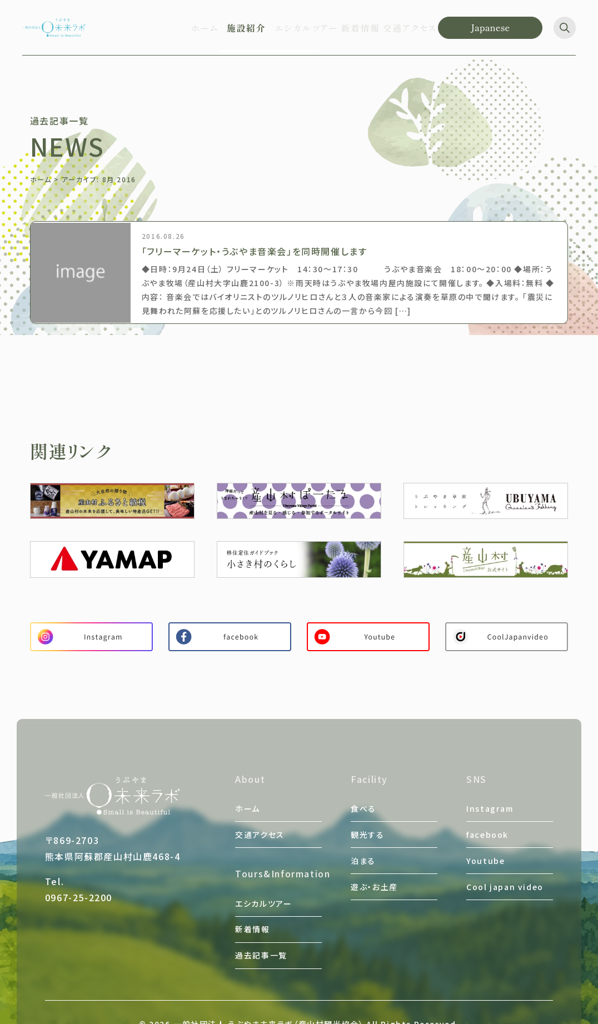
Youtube (485, 840)
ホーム (41, 179)
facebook (487, 822)
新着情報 (252, 901)
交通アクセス (260, 822)
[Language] (490, 28)
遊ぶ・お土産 (374, 858)
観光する (367, 822)
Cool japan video (505, 858)
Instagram (489, 805)
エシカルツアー (263, 883)
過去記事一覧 (261, 919)
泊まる (363, 840)
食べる (363, 805)
